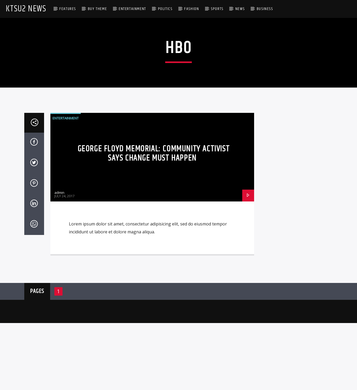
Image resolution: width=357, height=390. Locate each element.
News (240, 9)
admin (59, 302)
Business (265, 9)
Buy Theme (97, 9)
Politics (165, 9)
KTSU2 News (26, 9)
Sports (217, 9)
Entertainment (132, 9)
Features (67, 9)
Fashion (191, 9)
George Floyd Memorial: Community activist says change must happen (154, 264)
